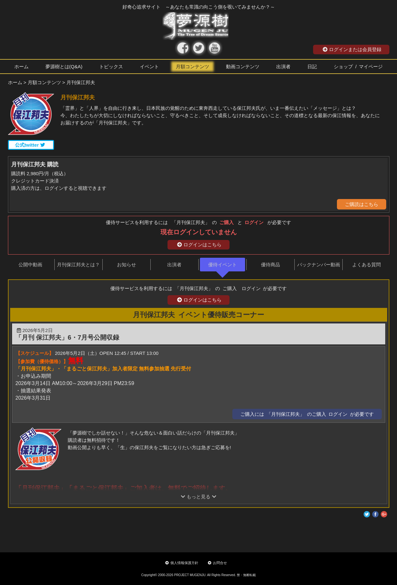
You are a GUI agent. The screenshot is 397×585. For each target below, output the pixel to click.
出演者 (283, 66)
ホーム (21, 66)
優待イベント (222, 264)
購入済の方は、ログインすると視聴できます (58, 188)
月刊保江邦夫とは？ (78, 264)
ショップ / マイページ (358, 66)
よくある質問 (366, 264)
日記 (312, 66)
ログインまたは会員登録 (352, 49)
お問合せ (217, 563)
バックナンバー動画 (318, 264)
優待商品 (270, 264)
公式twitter (30, 145)
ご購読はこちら (361, 204)
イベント (149, 66)
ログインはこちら (199, 244)
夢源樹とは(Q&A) (64, 66)
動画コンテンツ (242, 66)
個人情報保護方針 (181, 563)
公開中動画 (30, 264)
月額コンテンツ (192, 66)
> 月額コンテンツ (42, 82)
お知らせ (126, 264)
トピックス (111, 66)
